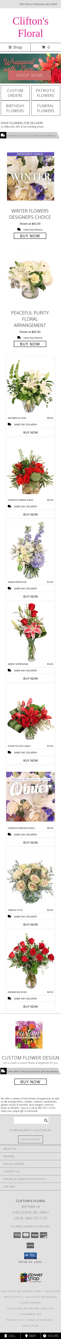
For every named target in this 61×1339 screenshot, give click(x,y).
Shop (15, 47)
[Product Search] (31, 1120)
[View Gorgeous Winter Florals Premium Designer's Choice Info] (30, 796)
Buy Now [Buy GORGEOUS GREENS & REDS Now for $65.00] (30, 514)
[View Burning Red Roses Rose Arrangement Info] (30, 961)
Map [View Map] (30, 1336)
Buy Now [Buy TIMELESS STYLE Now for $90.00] (30, 924)
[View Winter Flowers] (30, 68)
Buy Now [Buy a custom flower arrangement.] (30, 1081)
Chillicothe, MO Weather (23, 1308)
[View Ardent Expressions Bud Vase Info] (30, 632)
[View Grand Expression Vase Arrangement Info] (30, 551)
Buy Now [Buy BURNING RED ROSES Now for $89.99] (30, 1006)
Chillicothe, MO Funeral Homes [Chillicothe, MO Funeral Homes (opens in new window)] (21, 1291)
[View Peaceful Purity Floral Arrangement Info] (30, 278)
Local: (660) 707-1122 (30, 1218)
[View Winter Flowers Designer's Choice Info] (30, 176)
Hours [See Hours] (51, 1336)
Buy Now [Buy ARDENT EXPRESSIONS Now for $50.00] (30, 678)
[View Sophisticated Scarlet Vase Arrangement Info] (30, 715)
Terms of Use (30, 1325)
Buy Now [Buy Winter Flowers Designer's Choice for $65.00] (30, 235)
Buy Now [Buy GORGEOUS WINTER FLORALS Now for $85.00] (30, 842)
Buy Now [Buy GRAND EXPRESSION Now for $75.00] (30, 596)
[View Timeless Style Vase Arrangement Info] (30, 879)
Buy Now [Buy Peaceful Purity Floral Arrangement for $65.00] (30, 344)
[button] (30, 1256)
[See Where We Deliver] (30, 1139)
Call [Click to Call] (10, 1336)
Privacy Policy (16, 1319)
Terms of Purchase (40, 1319)
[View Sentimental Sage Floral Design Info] (30, 386)
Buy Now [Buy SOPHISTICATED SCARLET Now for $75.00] (30, 760)
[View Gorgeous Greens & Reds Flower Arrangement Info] (30, 468)
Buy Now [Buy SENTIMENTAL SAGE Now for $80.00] (30, 432)
